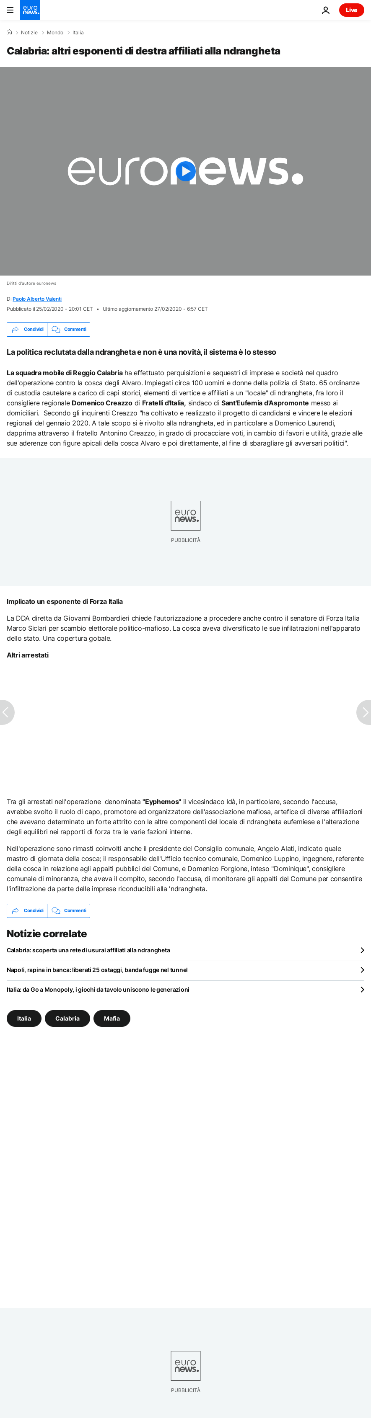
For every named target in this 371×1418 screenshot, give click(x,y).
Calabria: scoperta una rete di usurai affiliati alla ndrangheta (88, 950)
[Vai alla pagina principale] (30, 10)
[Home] (9, 32)
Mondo (55, 32)
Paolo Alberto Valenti (37, 299)
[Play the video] (185, 171)
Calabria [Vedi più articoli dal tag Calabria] (67, 1017)
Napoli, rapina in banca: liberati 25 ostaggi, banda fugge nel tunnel (97, 969)
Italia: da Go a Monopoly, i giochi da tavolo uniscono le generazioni (98, 989)
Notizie (29, 32)
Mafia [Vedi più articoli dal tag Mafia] (112, 1017)
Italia (78, 32)
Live (352, 9)
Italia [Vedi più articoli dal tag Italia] (24, 1017)
